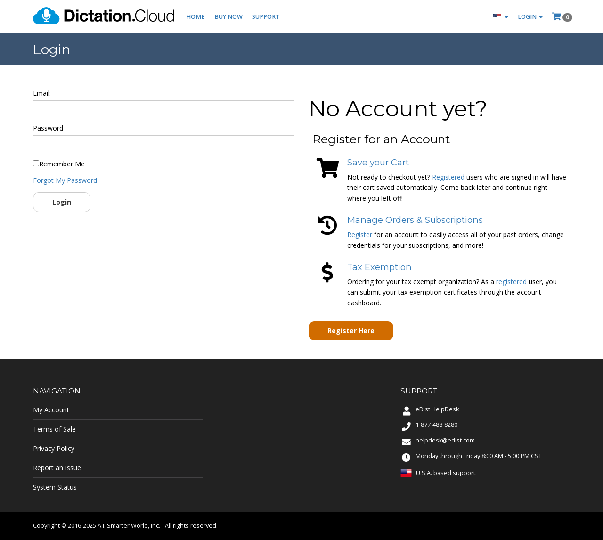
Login (61, 201)
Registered (448, 176)
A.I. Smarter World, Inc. (129, 526)
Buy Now (228, 17)
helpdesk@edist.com (445, 440)
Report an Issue (57, 467)
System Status (55, 487)
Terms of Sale (54, 429)
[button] (500, 16)
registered (511, 281)
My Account (51, 409)
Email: (42, 93)
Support (266, 17)
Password (48, 127)
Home (195, 17)
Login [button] (530, 17)
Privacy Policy (53, 448)
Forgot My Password (65, 180)
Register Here (351, 330)
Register (359, 234)
